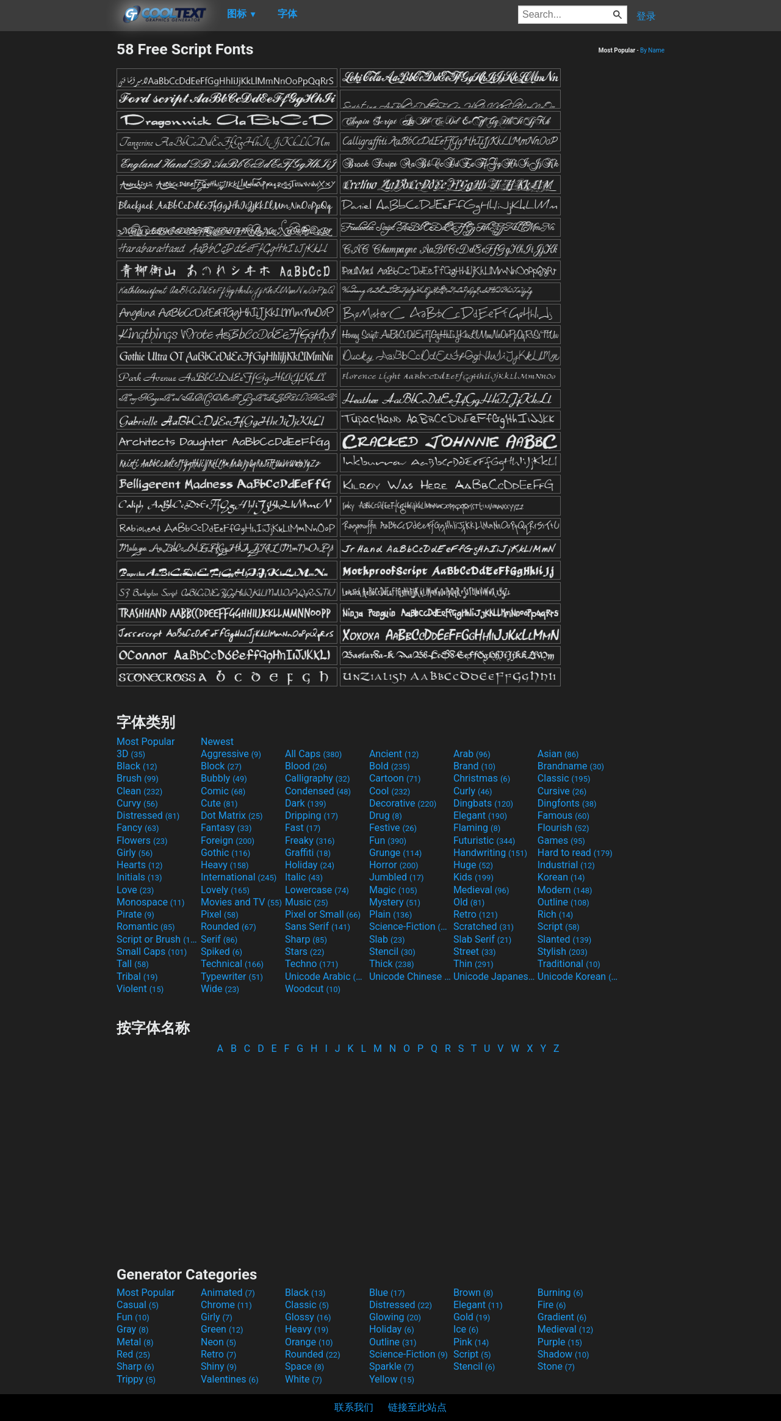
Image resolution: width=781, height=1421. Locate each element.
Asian (558, 754)
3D (131, 754)
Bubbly (224, 778)
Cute (219, 803)
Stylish (563, 951)
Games (561, 840)
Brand (474, 766)
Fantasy (226, 827)
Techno (311, 964)
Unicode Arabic (326, 976)
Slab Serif (482, 939)
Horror (394, 865)
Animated (228, 1292)
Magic (393, 890)
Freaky (310, 840)
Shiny (219, 1366)
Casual (138, 1305)
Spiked (221, 951)
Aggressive (231, 754)
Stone (556, 1366)
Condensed (318, 791)
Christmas (481, 778)
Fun (387, 840)
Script (559, 926)
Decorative (402, 803)
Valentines (230, 1379)
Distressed (148, 815)
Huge (473, 865)
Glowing (395, 1317)
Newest (217, 741)
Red (133, 1354)
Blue (387, 1292)
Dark (305, 803)
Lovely (225, 890)
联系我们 (353, 1407)
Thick (391, 964)
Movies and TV (241, 902)
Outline (563, 902)
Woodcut (312, 989)
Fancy (138, 827)
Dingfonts (567, 803)
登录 (646, 16)
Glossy (308, 1317)
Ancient (394, 754)
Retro (475, 914)
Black (137, 766)
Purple (560, 1342)
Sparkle (391, 1366)
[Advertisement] (58, 223)
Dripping (311, 815)
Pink (471, 1342)
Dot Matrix (232, 815)
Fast (302, 827)
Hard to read (575, 852)
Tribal (137, 976)
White (303, 1379)
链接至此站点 (417, 1407)
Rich (556, 914)
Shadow (563, 1354)
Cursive (562, 791)
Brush (138, 778)
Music (306, 902)
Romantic (146, 926)
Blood (306, 766)
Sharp (306, 939)
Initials (139, 877)
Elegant (480, 815)
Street (474, 951)
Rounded (228, 926)
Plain (390, 914)
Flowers (142, 840)
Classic (564, 778)
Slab (387, 939)
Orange (309, 1342)
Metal (135, 1342)
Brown (473, 1292)
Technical (232, 964)
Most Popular (146, 741)
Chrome (226, 1305)
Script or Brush (157, 939)
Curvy (137, 803)
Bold (389, 766)
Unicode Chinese (410, 976)
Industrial (566, 865)
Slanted (565, 939)
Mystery (394, 902)
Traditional (569, 964)
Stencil (392, 951)
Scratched (483, 926)
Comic (223, 791)
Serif (219, 939)
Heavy (225, 865)
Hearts (139, 865)
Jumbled (396, 877)
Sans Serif (317, 926)
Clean (139, 791)
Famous (563, 815)
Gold (472, 1317)
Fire (552, 1305)
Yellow (391, 1379)
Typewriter (232, 976)
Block (221, 766)
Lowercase (317, 890)
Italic (304, 877)
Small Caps (152, 951)
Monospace (150, 902)
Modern (565, 890)
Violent (140, 989)
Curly (472, 791)
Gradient (562, 1317)
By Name (652, 50)
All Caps (313, 754)
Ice (465, 1329)
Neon (218, 1342)
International (238, 877)
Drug (385, 815)
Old (468, 902)
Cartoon (395, 778)
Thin (473, 964)
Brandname (571, 766)
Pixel (220, 914)
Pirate (135, 914)
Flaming (476, 827)
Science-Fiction (410, 926)
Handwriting (490, 852)
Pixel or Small (323, 914)
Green (222, 1329)
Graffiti (308, 852)
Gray (132, 1329)
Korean (561, 877)
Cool (389, 791)
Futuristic (484, 840)
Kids (473, 877)
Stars (305, 951)
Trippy (136, 1379)
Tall (133, 964)
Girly (135, 852)
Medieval (481, 890)
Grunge (395, 852)
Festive (393, 827)
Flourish (563, 827)
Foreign (227, 840)
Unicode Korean (578, 976)
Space (304, 1366)
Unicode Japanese (494, 976)
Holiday (309, 865)
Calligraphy (317, 778)
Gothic (225, 852)
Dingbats (483, 803)
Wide (220, 989)
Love (135, 890)
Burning (560, 1292)
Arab (472, 754)
